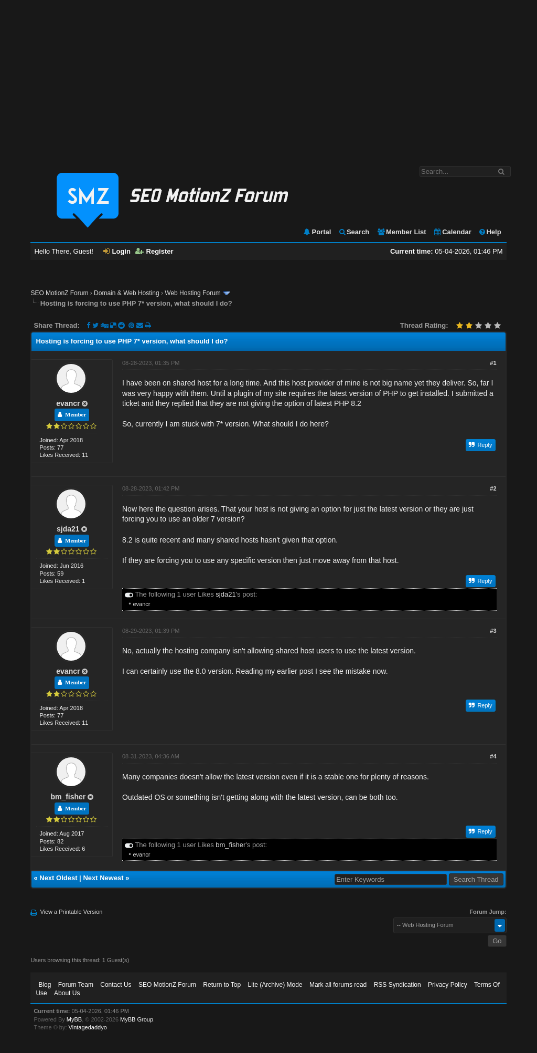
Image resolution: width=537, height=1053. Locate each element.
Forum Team (75, 984)
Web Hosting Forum (192, 293)
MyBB (74, 1019)
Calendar (452, 232)
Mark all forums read (338, 984)
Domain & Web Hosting (126, 293)
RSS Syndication (397, 984)
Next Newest (103, 878)
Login (117, 251)
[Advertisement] (268, 77)
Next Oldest (58, 878)
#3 (493, 631)
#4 (493, 756)
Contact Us (115, 984)
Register (154, 251)
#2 (493, 488)
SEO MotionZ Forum (59, 293)
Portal (317, 232)
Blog (44, 984)
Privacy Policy (447, 984)
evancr (68, 403)
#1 (493, 363)
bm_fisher (67, 797)
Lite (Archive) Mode (275, 984)
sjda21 (68, 529)
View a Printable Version (71, 912)
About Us (67, 993)
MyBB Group (136, 1019)
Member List (401, 232)
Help (489, 232)
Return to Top (222, 984)
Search (353, 232)
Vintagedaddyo (88, 1027)
